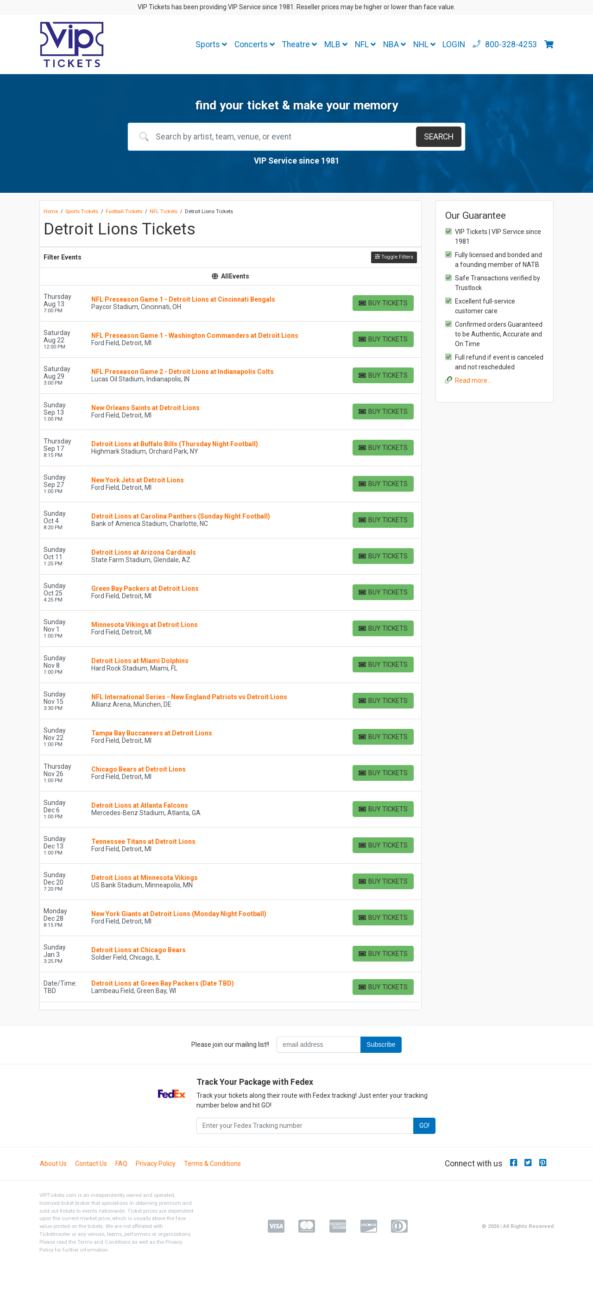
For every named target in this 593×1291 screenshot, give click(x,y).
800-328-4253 (505, 44)
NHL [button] (424, 44)
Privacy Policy (156, 1163)
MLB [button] (335, 44)
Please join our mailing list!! (230, 1044)
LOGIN (453, 44)
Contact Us (91, 1163)
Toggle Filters (394, 257)
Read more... (473, 380)
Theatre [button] (299, 44)
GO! (424, 1125)
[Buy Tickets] (383, 303)
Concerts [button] (254, 44)
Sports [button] (211, 44)
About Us (53, 1163)
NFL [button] (365, 44)
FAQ (121, 1163)
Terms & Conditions (212, 1163)
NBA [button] (394, 44)
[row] (230, 303)
